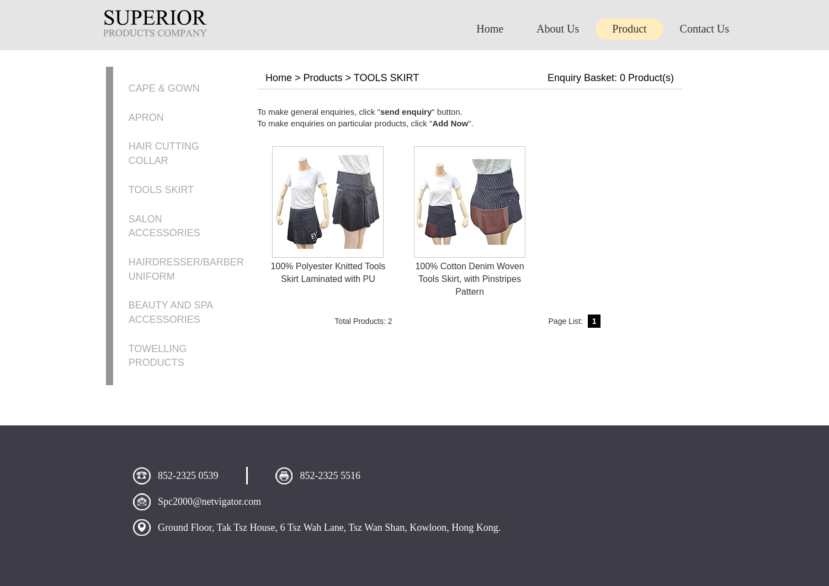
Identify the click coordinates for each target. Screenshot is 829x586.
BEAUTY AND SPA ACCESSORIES (170, 312)
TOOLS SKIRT (161, 189)
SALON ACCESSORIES (164, 226)
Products (323, 77)
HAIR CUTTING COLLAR (164, 153)
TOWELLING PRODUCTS (158, 356)
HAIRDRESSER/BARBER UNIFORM (186, 269)
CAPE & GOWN (164, 88)
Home (278, 77)
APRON (146, 117)
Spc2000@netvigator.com (209, 501)
